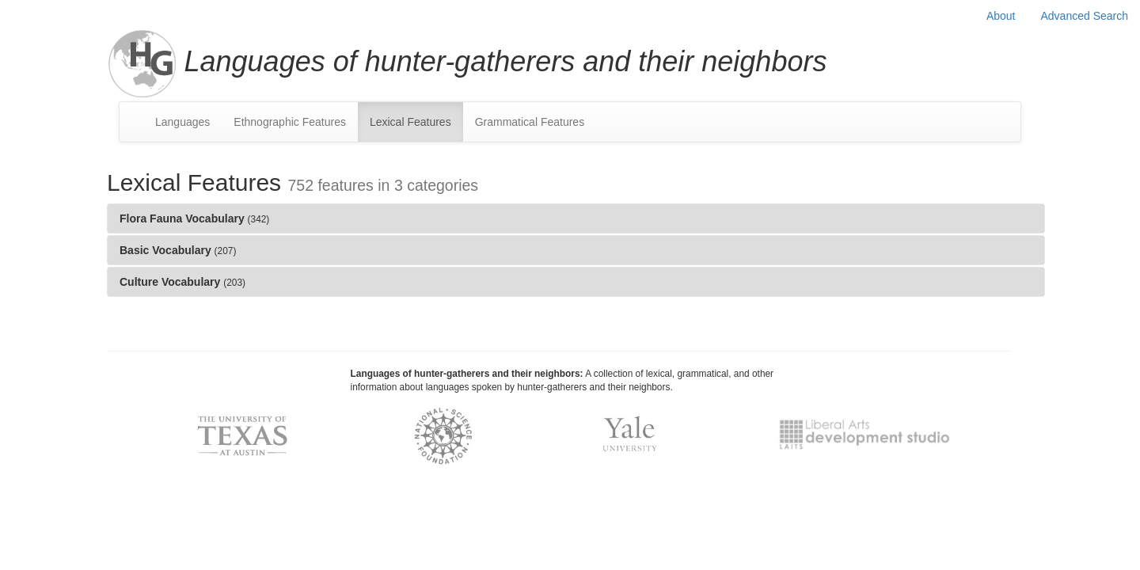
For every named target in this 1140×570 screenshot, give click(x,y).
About (1001, 16)
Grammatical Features (529, 122)
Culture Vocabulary (182, 282)
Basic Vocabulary (178, 250)
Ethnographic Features (290, 122)
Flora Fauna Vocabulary (194, 218)
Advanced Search (1084, 16)
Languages (182, 122)
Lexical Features (410, 122)
